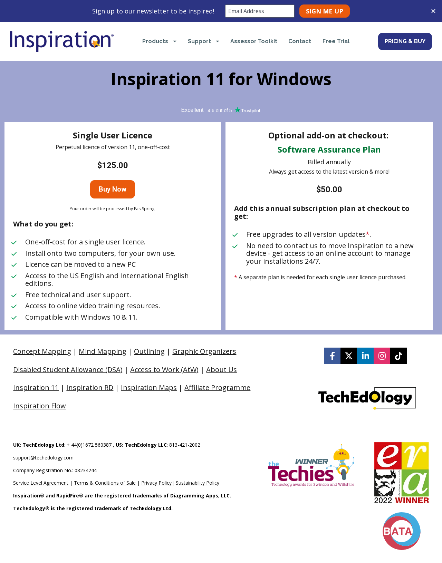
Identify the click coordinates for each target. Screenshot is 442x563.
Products (159, 41)
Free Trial (336, 41)
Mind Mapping (102, 351)
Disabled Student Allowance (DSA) (68, 369)
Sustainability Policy (197, 482)
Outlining (149, 351)
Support (203, 41)
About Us (221, 369)
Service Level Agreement (40, 482)
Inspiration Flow (39, 405)
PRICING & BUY (405, 41)
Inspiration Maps (149, 387)
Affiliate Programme (217, 387)
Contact (299, 41)
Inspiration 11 (36, 387)
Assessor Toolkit (253, 41)
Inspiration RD (89, 387)
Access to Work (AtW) (164, 369)
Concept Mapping (42, 351)
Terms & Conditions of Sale (105, 482)
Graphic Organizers (204, 351)
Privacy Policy (156, 482)
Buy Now (112, 189)
